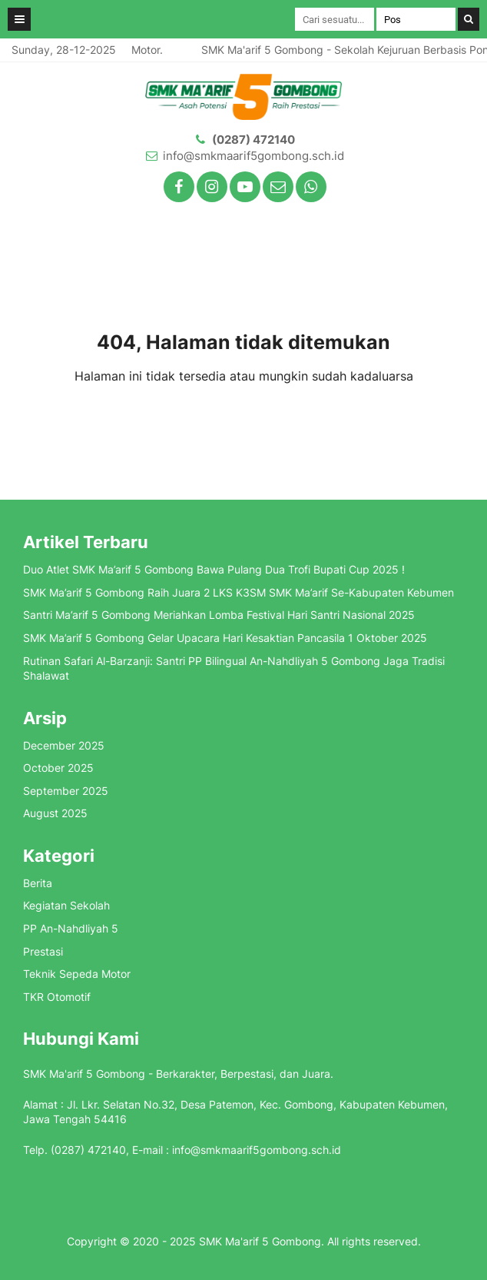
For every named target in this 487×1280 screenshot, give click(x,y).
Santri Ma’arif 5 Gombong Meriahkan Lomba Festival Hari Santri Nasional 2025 (219, 614)
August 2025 (55, 813)
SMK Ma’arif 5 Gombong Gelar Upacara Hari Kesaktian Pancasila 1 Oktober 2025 (225, 637)
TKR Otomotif (57, 996)
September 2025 (65, 790)
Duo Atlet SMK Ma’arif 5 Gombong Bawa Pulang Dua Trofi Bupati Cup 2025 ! (214, 569)
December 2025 (63, 745)
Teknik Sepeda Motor (77, 973)
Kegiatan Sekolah (66, 905)
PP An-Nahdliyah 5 (70, 928)
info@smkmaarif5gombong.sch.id (253, 155)
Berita (37, 882)
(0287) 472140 (253, 139)
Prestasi (43, 951)
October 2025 (58, 767)
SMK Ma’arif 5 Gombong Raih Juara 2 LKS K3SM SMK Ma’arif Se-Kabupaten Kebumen (238, 592)
